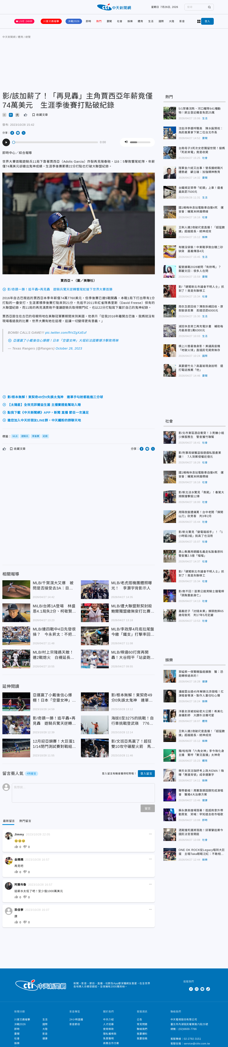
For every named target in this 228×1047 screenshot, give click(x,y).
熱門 (99, 21)
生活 (151, 21)
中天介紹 (108, 1019)
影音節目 (75, 1024)
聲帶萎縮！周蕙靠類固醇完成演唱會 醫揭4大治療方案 (201, 792)
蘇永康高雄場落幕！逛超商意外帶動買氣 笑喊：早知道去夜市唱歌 (201, 812)
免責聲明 (108, 1038)
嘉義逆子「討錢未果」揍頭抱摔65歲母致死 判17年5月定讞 (201, 613)
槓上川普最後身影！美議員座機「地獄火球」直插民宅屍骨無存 (199, 348)
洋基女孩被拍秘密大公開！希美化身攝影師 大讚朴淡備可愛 (201, 713)
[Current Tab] (9, 821)
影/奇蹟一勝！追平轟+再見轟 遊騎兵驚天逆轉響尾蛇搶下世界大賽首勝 (54, 721)
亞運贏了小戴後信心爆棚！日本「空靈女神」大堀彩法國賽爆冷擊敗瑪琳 (54, 698)
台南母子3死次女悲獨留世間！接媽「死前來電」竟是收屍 (202, 150)
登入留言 (146, 773)
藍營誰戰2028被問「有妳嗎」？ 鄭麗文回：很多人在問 (201, 269)
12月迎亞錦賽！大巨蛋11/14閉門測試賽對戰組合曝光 (54, 744)
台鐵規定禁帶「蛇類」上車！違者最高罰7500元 (201, 189)
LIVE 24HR (25, 21)
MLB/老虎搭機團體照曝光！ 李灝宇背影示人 (131, 585)
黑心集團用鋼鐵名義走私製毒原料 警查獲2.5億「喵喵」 (202, 553)
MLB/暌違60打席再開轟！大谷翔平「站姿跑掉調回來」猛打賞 (133, 655)
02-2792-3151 (192, 1038)
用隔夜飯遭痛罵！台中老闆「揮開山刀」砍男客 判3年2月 (201, 514)
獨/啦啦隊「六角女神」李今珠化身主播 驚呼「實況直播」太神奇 (201, 753)
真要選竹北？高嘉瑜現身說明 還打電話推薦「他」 (201, 368)
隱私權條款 (109, 1033)
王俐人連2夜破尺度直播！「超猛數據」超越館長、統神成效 (202, 229)
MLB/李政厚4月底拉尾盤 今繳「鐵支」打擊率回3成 (133, 632)
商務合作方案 (111, 1043)
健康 (205, 681)
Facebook (191, 989)
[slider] (55, 142)
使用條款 (108, 1029)
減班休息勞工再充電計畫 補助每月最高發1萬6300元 (201, 328)
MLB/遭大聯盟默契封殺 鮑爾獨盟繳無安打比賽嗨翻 (133, 609)
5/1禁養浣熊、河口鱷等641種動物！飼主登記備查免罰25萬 (200, 110)
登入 (207, 21)
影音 (182, 21)
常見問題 (142, 1024)
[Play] (6, 142)
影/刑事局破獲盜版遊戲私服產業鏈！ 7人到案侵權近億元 (200, 454)
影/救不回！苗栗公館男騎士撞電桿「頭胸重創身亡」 (201, 593)
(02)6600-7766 (187, 1029)
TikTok (208, 989)
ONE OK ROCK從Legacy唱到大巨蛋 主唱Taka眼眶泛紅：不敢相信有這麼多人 (202, 852)
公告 (139, 1019)
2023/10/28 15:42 (22, 124)
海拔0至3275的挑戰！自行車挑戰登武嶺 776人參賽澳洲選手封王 (132, 721)
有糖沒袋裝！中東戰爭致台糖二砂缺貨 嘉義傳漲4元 (201, 249)
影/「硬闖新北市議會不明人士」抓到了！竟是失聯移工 (201, 288)
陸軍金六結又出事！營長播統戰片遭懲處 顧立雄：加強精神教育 (201, 170)
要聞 (109, 21)
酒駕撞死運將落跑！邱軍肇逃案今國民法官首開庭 (201, 832)
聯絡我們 (142, 1029)
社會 (119, 21)
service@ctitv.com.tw (197, 1043)
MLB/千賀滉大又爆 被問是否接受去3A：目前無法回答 (53, 586)
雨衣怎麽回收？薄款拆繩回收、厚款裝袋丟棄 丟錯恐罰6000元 (201, 308)
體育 (140, 21)
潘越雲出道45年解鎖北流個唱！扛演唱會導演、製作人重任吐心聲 (201, 693)
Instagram (197, 989)
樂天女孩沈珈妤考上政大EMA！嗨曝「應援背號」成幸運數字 (201, 772)
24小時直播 (76, 1019)
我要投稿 (142, 1038)
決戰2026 (73, 21)
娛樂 (130, 21)
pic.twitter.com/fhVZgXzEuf (65, 332)
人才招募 (108, 1024)
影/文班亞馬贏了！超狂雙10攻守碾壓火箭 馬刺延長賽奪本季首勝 (131, 744)
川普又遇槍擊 (51, 21)
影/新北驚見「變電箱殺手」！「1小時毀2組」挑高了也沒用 (201, 534)
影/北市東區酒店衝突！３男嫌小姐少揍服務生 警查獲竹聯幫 (201, 435)
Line (202, 989)
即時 (88, 21)
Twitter (185, 989)
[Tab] (25, 821)
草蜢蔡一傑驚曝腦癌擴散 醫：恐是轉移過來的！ (201, 673)
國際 (161, 21)
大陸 (171, 21)
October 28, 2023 (69, 348)
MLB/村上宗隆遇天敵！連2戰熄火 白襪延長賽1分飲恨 (53, 655)
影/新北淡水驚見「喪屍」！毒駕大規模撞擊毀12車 (201, 494)
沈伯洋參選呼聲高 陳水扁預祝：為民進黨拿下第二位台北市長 (201, 130)
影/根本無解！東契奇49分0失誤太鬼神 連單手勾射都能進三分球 (132, 698)
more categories (198, 21)
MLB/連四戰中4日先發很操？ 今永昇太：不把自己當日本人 (54, 632)
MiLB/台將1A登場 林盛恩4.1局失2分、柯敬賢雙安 (54, 609)
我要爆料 (142, 1033)
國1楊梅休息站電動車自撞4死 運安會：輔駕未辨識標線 (201, 209)
